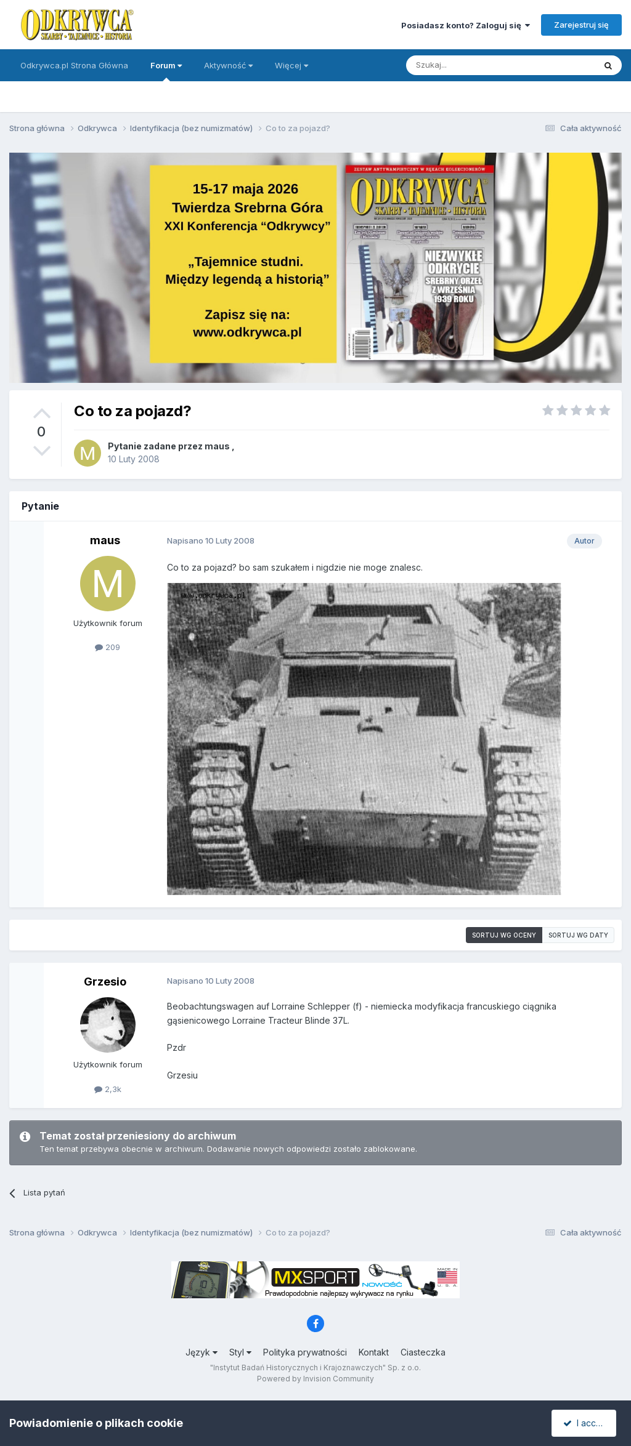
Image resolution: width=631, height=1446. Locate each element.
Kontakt (374, 1352)
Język (201, 1352)
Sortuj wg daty (578, 935)
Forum (166, 70)
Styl (240, 1352)
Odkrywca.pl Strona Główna (74, 65)
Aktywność (228, 65)
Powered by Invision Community (315, 1378)
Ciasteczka (423, 1352)
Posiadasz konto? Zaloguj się (465, 25)
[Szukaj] (470, 65)
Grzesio (105, 981)
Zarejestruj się (581, 25)
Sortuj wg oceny (504, 935)
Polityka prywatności (305, 1352)
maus (217, 446)
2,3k (107, 1089)
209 (107, 647)
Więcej (291, 65)
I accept (586, 1423)
